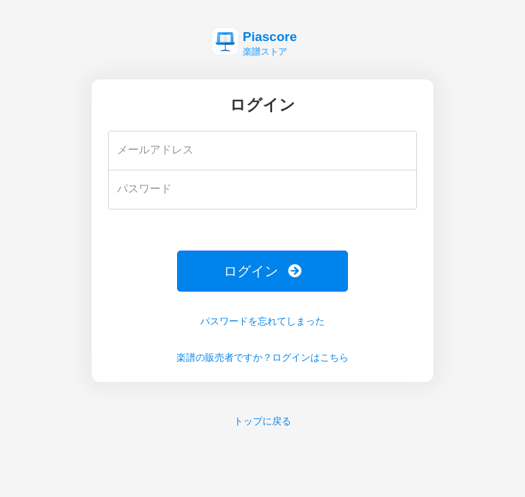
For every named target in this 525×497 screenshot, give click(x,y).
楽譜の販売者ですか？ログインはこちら (262, 357)
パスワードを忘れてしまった (262, 321)
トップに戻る (262, 421)
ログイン (262, 271)
